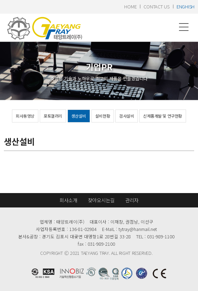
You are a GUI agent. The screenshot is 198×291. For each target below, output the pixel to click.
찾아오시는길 (101, 200)
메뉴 (184, 27)
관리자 (132, 200)
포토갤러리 (53, 116)
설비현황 (102, 116)
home (130, 6)
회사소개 (68, 200)
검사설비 (126, 116)
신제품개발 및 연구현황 (162, 116)
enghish (185, 6)
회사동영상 (25, 116)
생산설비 (78, 116)
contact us (156, 6)
